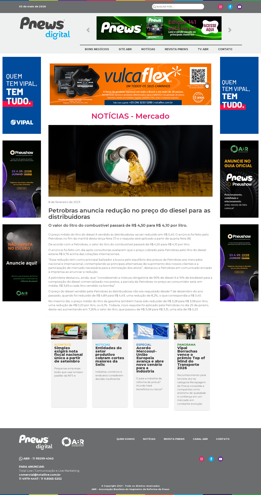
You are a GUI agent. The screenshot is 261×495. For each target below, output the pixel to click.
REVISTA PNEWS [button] (176, 49)
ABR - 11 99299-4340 (38, 458)
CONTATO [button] (225, 49)
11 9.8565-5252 (51, 478)
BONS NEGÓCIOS (97, 49)
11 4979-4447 (28, 478)
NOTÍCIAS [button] (148, 49)
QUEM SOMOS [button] (126, 439)
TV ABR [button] (203, 49)
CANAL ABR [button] (200, 439)
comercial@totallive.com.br (40, 474)
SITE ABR (125, 49)
